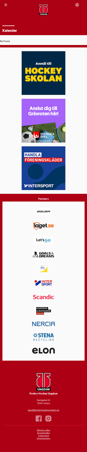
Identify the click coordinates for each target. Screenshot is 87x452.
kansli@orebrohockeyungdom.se (43, 410)
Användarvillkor (43, 433)
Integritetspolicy (43, 438)
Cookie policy (43, 436)
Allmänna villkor (43, 430)
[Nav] (6, 5)
